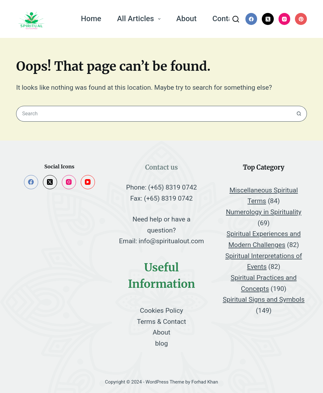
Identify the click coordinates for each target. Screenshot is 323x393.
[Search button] (299, 114)
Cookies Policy (161, 310)
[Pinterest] (301, 19)
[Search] (235, 19)
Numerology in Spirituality (263, 212)
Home (91, 18)
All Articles (140, 18)
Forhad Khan (204, 382)
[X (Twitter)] (268, 19)
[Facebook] (251, 19)
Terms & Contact (161, 321)
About (186, 18)
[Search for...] (153, 114)
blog (161, 343)
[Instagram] (285, 19)
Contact (225, 18)
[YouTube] (88, 182)
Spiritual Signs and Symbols (263, 299)
